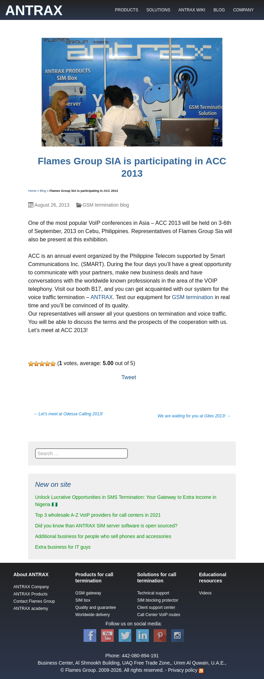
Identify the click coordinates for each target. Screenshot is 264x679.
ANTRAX (101, 297)
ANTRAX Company (31, 586)
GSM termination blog (105, 205)
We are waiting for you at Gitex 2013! (194, 416)
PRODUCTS (126, 10)
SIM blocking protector (157, 600)
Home (32, 191)
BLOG (219, 10)
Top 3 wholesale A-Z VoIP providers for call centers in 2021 (98, 515)
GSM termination (192, 297)
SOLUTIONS (158, 10)
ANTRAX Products (30, 594)
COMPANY (243, 10)
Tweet (128, 377)
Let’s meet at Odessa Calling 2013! (68, 414)
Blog (43, 191)
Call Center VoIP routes (158, 614)
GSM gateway (88, 593)
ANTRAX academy (30, 608)
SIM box (82, 600)
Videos (205, 593)
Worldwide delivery (92, 614)
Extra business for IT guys (63, 547)
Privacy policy (183, 670)
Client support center (156, 607)
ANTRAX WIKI (191, 10)
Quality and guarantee (95, 607)
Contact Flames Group (34, 601)
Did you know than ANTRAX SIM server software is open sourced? (106, 525)
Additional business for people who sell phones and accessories (103, 536)
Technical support (153, 593)
